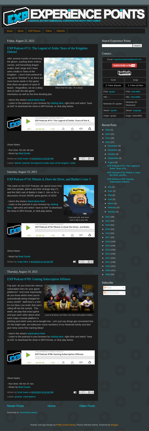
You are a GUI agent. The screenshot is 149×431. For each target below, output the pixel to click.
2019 (108, 229)
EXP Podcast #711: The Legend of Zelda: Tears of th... (123, 167)
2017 (108, 237)
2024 (108, 138)
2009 (108, 270)
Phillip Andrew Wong (66, 425)
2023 (108, 142)
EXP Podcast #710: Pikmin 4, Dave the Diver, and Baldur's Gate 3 (48, 179)
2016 (108, 241)
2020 (108, 225)
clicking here (57, 103)
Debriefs (61, 31)
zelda (72, 163)
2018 (108, 233)
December (113, 146)
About (20, 31)
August (111, 162)
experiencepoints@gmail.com (127, 59)
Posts (108, 288)
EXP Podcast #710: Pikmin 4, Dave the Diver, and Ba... (123, 173)
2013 (108, 254)
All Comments (111, 293)
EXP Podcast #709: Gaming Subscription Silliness (38, 279)
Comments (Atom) (28, 412)
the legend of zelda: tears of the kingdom (50, 163)
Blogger (114, 425)
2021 (108, 221)
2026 (108, 130)
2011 (108, 262)
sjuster (112, 91)
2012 (108, 258)
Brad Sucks (24, 153)
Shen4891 (136, 97)
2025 (108, 134)
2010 (108, 266)
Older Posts (87, 406)
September (113, 158)
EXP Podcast (34, 31)
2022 (108, 217)
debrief (18, 163)
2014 (108, 250)
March (111, 203)
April (110, 199)
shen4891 (135, 91)
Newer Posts (15, 406)
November (113, 150)
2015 (108, 245)
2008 (108, 274)
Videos (48, 31)
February (112, 207)
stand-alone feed (36, 100)
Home (10, 31)
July (110, 187)
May (110, 195)
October (112, 154)
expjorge (137, 110)
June (110, 191)
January (112, 211)
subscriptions (29, 396)
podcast (26, 163)
